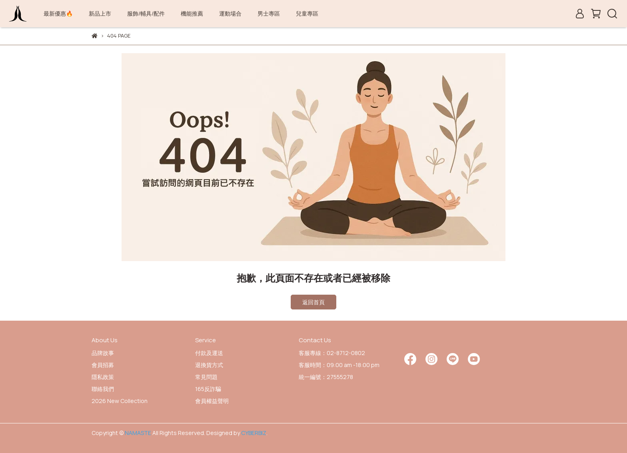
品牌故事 (103, 353)
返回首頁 (313, 302)
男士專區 (269, 13)
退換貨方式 (209, 365)
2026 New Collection (120, 401)
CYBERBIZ (253, 433)
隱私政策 (103, 377)
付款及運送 (209, 353)
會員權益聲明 (212, 401)
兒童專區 (307, 13)
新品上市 (100, 13)
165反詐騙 (208, 389)
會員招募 (103, 365)
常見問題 (206, 377)
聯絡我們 (103, 389)
